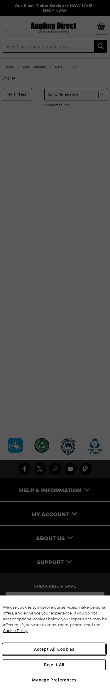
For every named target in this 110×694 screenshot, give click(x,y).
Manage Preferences (54, 680)
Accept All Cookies (54, 649)
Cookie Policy (15, 630)
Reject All (54, 664)
